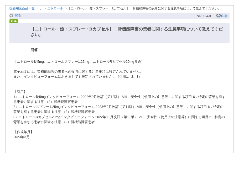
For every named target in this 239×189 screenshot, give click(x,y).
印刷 (224, 16)
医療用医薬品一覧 (22, 8)
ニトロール (55, 8)
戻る (18, 15)
